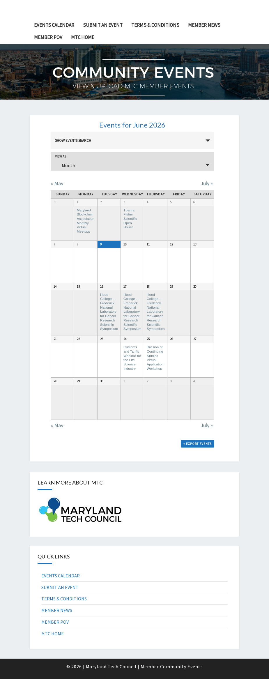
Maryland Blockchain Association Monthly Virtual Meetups (85, 221)
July (207, 183)
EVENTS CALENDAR (54, 25)
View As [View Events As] (60, 156)
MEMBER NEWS (204, 25)
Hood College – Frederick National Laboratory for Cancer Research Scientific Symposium (109, 312)
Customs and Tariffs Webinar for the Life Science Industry (132, 357)
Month (65, 165)
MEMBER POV (48, 37)
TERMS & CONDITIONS (155, 25)
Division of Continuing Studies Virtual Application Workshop (155, 357)
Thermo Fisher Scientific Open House (130, 218)
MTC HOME (82, 37)
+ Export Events (197, 444)
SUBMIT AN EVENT (103, 25)
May (57, 183)
